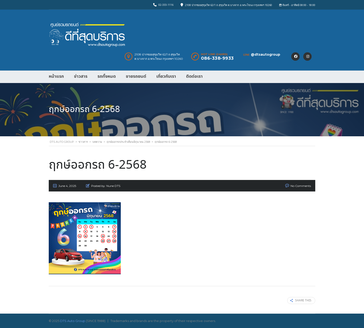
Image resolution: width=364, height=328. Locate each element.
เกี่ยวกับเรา (166, 76)
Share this (300, 300)
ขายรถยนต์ (136, 76)
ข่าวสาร (80, 76)
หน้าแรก (56, 76)
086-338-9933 (217, 58)
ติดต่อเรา (194, 76)
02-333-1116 (165, 4)
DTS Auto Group (72, 321)
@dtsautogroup (265, 54)
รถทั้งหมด (106, 76)
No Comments (301, 186)
